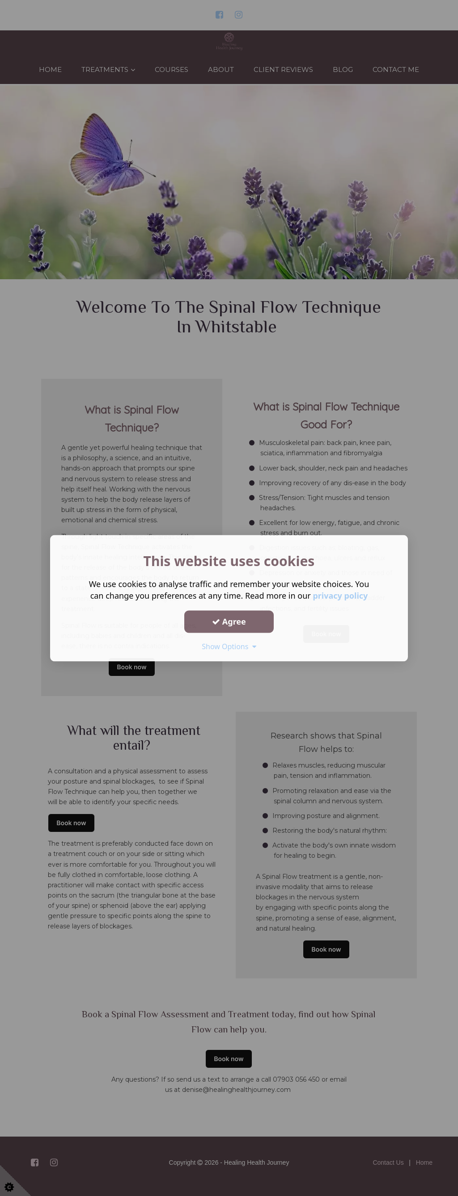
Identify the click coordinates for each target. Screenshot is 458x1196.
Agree (229, 621)
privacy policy (340, 595)
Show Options (229, 646)
